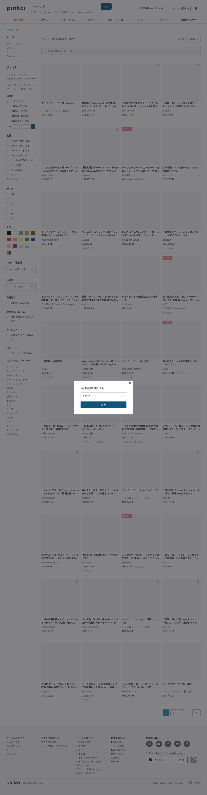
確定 (103, 404)
